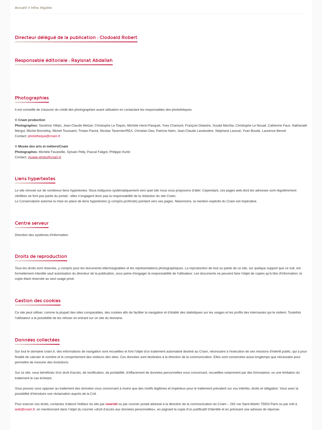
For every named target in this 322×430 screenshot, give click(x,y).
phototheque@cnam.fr (44, 136)
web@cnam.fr (25, 409)
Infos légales (41, 8)
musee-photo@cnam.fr (44, 157)
